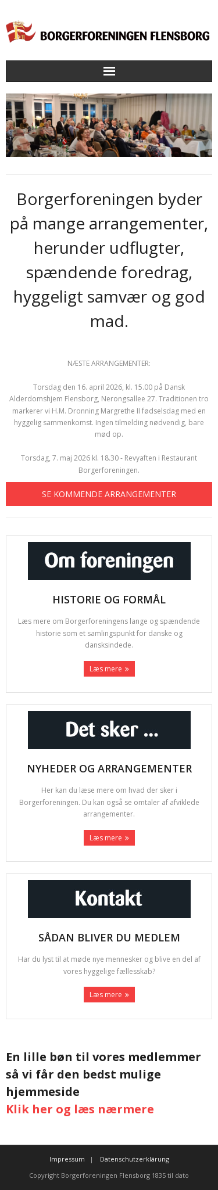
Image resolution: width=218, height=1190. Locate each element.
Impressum (67, 1159)
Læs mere (106, 669)
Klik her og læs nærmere (80, 1109)
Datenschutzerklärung (134, 1159)
